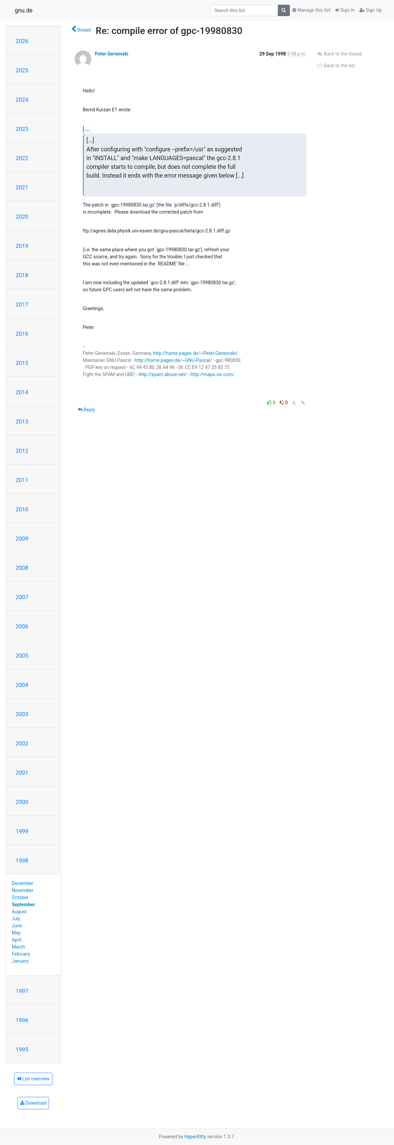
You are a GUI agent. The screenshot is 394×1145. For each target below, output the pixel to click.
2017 (22, 304)
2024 (22, 99)
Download (33, 1103)
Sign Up (370, 10)
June (17, 925)
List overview (33, 1078)
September (23, 904)
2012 (22, 450)
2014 (22, 392)
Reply (86, 409)
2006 (22, 626)
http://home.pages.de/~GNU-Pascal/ (173, 360)
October (20, 897)
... (87, 129)
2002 (22, 743)
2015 (22, 363)
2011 (22, 480)
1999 (22, 831)
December (22, 883)
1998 (22, 860)
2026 (22, 41)
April (16, 940)
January (20, 961)
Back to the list (336, 65)
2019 (22, 246)
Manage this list (311, 10)
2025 (22, 70)
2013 (22, 421)
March (18, 947)
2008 (22, 567)
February (21, 954)
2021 (22, 187)
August (19, 911)
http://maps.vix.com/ (212, 374)
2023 (22, 128)
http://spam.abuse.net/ (162, 374)
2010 (22, 509)
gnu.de (24, 10)
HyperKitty (195, 1136)
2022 (22, 158)
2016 (22, 333)
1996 (22, 1020)
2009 (22, 538)
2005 (22, 655)
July (16, 918)
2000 (22, 802)
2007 (22, 597)
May (16, 932)
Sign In (345, 10)
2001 (22, 772)
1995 (22, 1049)
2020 (22, 216)
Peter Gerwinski (111, 54)
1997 (22, 991)
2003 (22, 714)
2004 (22, 684)
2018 (22, 275)
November (22, 890)
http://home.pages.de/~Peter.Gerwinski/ (195, 353)
